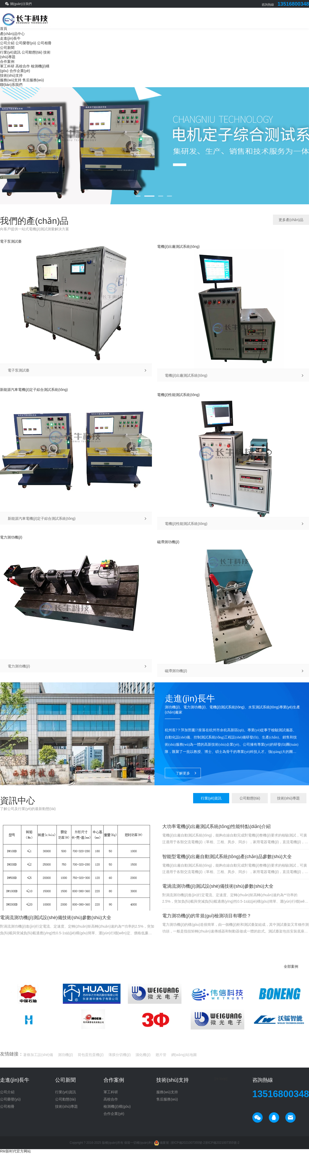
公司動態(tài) (32, 52)
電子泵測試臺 (11, 241)
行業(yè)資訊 (10, 52)
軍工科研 (7, 66)
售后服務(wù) (33, 80)
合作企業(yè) (20, 71)
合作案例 (7, 61)
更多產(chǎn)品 (291, 220)
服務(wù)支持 (10, 80)
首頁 (3, 29)
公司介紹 (7, 43)
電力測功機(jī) (11, 537)
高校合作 (22, 66)
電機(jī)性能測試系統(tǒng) (178, 395)
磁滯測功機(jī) (168, 542)
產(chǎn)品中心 (12, 34)
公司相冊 (44, 43)
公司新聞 (7, 48)
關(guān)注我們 (21, 4)
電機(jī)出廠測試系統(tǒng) (178, 246)
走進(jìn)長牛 (10, 38)
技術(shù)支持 (11, 75)
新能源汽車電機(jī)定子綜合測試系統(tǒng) (34, 390)
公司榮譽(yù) (25, 43)
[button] (138, 196)
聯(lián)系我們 (11, 85)
